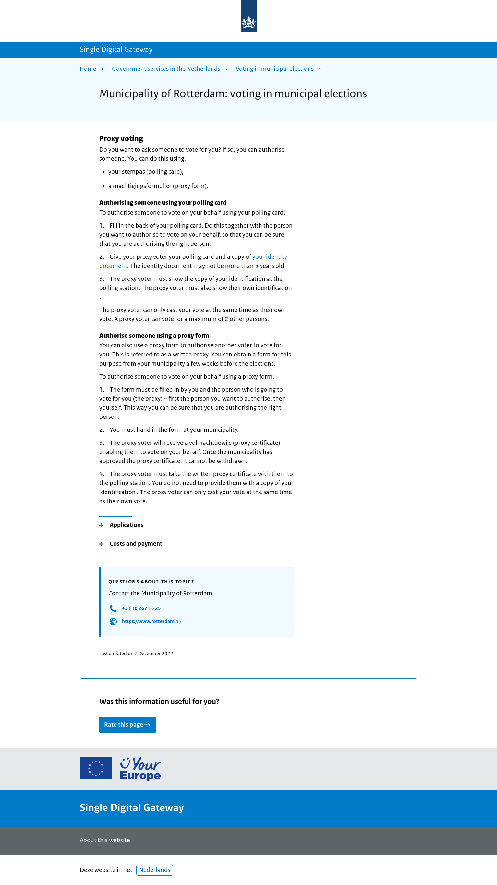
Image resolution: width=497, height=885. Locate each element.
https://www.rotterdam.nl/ (151, 621)
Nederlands (154, 870)
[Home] (93, 69)
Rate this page (127, 725)
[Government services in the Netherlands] (171, 69)
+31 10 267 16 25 (141, 608)
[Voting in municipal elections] (280, 69)
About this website (105, 840)
